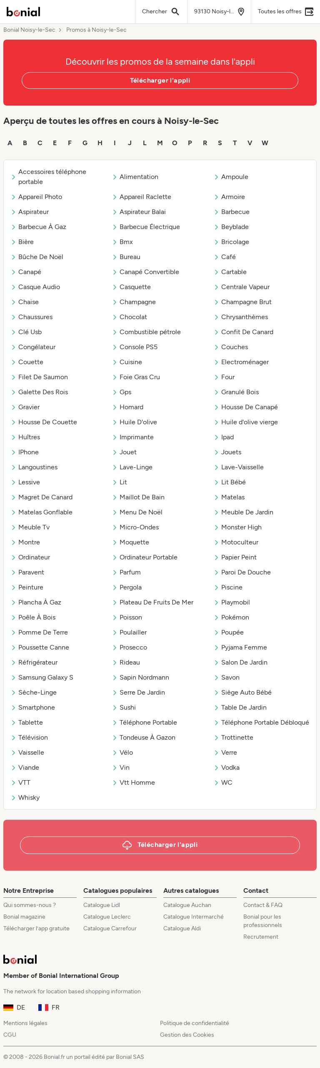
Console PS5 (135, 347)
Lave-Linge (132, 467)
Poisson (127, 617)
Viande (24, 767)
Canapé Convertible (145, 272)
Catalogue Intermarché (193, 916)
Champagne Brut (242, 302)
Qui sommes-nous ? (29, 905)
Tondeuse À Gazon (143, 737)
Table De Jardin (240, 707)
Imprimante (133, 437)
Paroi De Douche (242, 572)
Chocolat (129, 317)
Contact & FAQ (262, 905)
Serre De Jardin (138, 692)
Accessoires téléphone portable (48, 177)
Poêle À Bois (32, 617)
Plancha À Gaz (35, 602)
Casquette (131, 287)
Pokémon (231, 617)
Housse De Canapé (245, 407)
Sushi (124, 707)
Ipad (223, 437)
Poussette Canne (39, 647)
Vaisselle (27, 752)
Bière (22, 242)
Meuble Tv (30, 527)
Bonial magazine (24, 916)
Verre (225, 752)
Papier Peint (235, 557)
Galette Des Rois (39, 392)
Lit (119, 482)
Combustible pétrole (146, 332)
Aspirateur (29, 212)
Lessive (25, 482)
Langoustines (34, 467)
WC (222, 782)
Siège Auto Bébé (242, 692)
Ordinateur (30, 557)
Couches (230, 347)
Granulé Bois (236, 392)
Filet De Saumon (39, 377)
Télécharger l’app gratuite (36, 928)
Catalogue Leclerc (107, 916)
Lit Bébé (229, 482)
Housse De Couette (43, 422)
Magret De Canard (41, 497)
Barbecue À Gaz (38, 227)
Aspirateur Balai (139, 212)
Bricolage (231, 242)
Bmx (122, 242)
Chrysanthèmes (240, 317)
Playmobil (231, 602)
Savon (226, 677)
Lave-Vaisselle (238, 467)
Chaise (24, 302)
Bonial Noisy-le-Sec (29, 30)
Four (224, 377)
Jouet (124, 452)
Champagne (134, 302)
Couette (26, 362)
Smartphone (32, 707)
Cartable (230, 272)
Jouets (227, 452)
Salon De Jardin (240, 662)
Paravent (27, 572)
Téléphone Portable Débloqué (261, 722)
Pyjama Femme (240, 647)
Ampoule (230, 177)
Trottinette (233, 737)
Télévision (29, 737)
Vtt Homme (133, 782)
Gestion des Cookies (187, 1034)
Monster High (237, 527)
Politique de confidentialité (194, 1023)
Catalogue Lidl (101, 905)
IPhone (24, 452)
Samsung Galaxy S (41, 677)
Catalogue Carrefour (110, 928)
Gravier (25, 407)
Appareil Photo (36, 197)
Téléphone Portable (144, 722)
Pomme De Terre (39, 632)
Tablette (26, 722)
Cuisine (127, 362)
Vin (121, 767)
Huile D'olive (134, 422)
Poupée (228, 632)
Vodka (226, 767)
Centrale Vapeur (241, 287)
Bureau (126, 257)
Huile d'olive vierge (245, 422)
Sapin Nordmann (140, 677)
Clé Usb (26, 332)
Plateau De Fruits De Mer (152, 602)
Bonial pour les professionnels (262, 921)
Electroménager (241, 362)
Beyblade (231, 227)
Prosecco (129, 647)
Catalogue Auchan (187, 905)
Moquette (130, 542)
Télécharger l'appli (160, 80)
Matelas (229, 497)
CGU (9, 1034)
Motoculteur (235, 542)
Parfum (126, 572)
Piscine (227, 587)
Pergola (127, 587)
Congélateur (32, 347)
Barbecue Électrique (146, 227)
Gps (121, 392)
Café (224, 257)
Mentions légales (25, 1023)
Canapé (25, 272)
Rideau (126, 662)
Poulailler (129, 632)
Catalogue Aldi (182, 928)
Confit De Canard (243, 332)
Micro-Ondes (135, 527)
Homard (127, 407)
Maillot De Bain (138, 497)
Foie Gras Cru (136, 377)
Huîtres (25, 437)
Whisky (25, 797)
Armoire (229, 197)
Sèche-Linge (33, 692)
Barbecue (231, 212)
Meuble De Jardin (243, 512)
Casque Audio (35, 287)
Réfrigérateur (34, 662)
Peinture (26, 587)
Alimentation (135, 177)
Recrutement (260, 936)
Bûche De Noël (36, 257)
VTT (20, 782)
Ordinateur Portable (145, 557)
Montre (25, 542)
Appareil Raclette (141, 197)
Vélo (122, 752)
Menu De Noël (137, 512)
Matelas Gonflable (41, 512)
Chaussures (31, 317)
